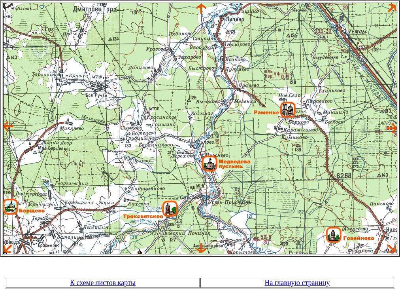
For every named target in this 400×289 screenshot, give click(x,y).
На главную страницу (297, 283)
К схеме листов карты (103, 283)
